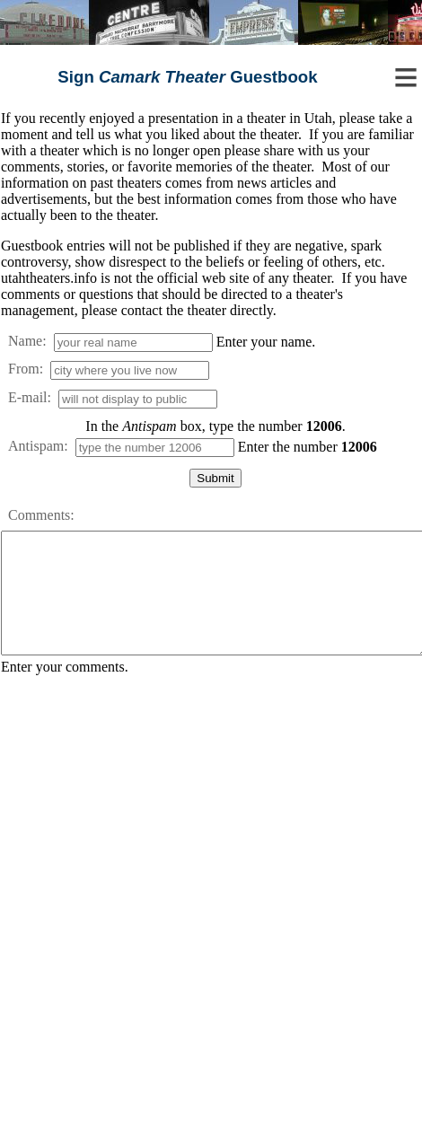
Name (25, 340)
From (24, 368)
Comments (39, 515)
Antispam (36, 445)
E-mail (28, 397)
